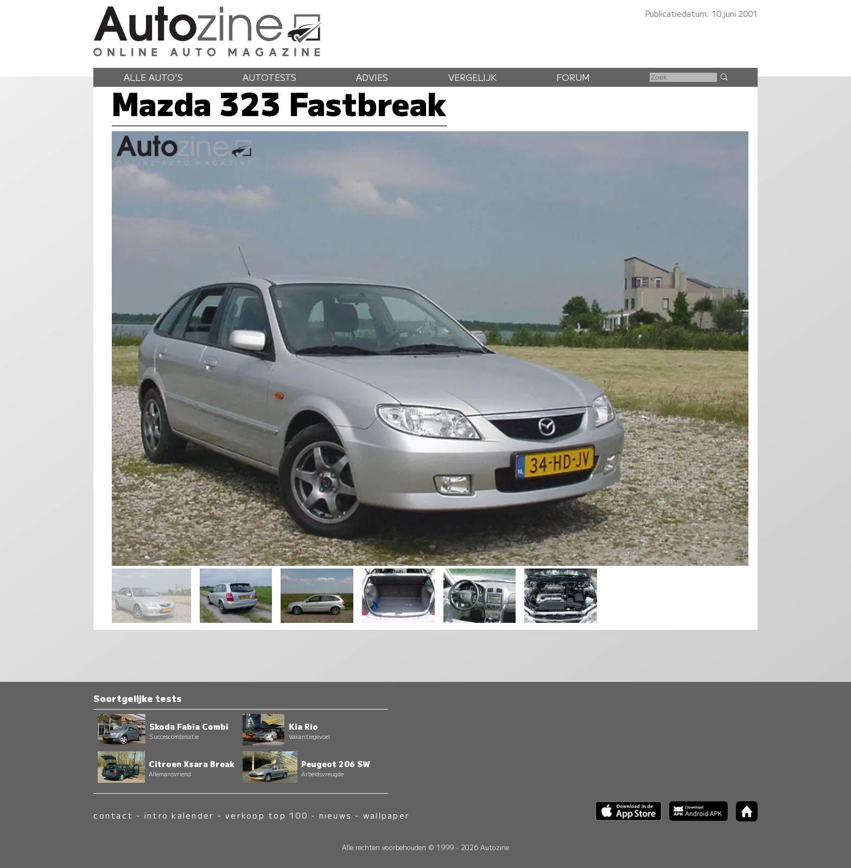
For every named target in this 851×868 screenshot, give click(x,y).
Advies (372, 77)
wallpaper (386, 815)
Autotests (269, 77)
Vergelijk (472, 77)
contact (113, 815)
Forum (573, 77)
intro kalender (179, 815)
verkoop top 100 (266, 815)
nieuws (335, 815)
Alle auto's (153, 77)
